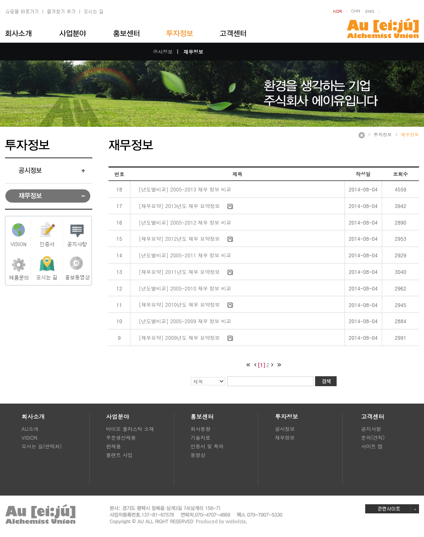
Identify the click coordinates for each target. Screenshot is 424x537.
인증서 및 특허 (207, 446)
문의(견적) (373, 437)
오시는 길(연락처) (42, 446)
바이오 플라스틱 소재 (130, 428)
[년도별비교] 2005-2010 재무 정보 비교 (185, 288)
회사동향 (200, 428)
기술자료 (200, 437)
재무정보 (193, 51)
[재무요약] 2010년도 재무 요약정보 (179, 304)
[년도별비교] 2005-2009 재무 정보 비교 (185, 320)
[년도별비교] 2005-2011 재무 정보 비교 (185, 255)
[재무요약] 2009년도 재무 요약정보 (179, 337)
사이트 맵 (372, 446)
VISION (29, 437)
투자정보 (382, 134)
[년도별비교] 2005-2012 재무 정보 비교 (185, 222)
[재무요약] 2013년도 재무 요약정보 (179, 205)
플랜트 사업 (119, 454)
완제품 (113, 446)
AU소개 (30, 428)
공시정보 (163, 51)
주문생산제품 (121, 437)
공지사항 (371, 428)
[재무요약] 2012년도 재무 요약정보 (179, 238)
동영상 (197, 454)
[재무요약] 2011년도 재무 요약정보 (179, 271)
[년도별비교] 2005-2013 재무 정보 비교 (185, 189)
